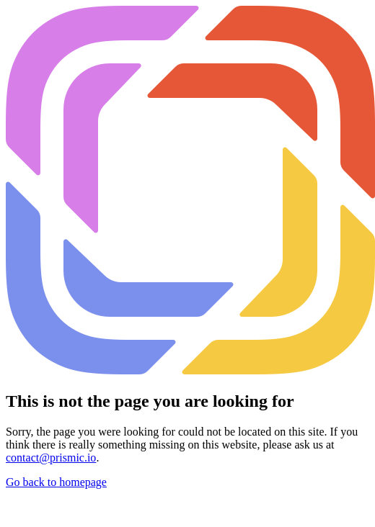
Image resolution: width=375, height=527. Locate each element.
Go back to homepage (56, 482)
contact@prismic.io (51, 457)
